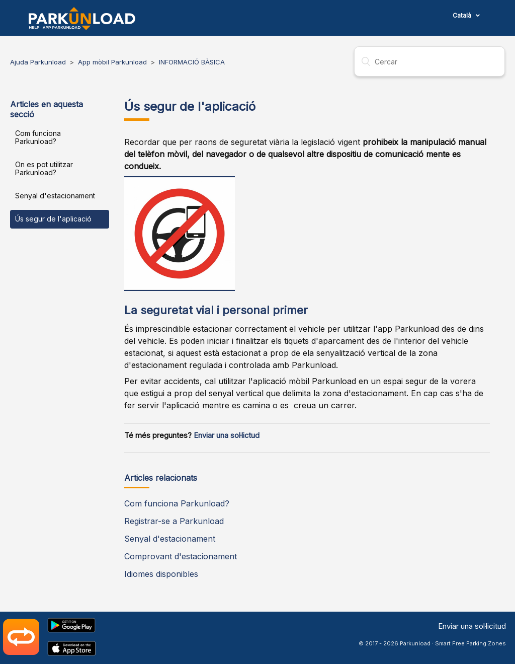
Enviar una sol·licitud (472, 626)
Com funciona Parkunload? (38, 137)
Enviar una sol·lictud (227, 435)
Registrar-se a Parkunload (174, 521)
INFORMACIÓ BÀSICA (192, 62)
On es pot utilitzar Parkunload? (44, 168)
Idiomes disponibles (161, 574)
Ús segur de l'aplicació (53, 218)
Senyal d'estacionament (55, 195)
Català (463, 15)
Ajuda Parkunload (38, 62)
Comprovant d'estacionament (180, 556)
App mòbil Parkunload (112, 62)
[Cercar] (429, 61)
